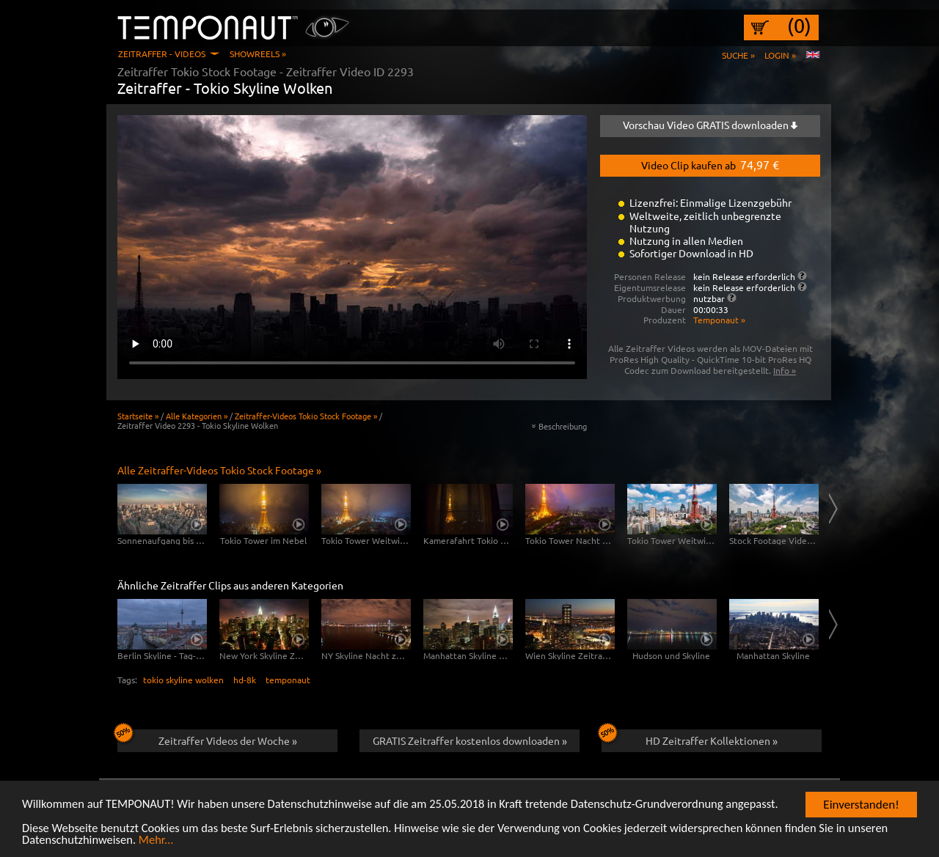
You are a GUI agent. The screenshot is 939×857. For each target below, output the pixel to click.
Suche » (738, 55)
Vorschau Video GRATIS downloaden (710, 124)
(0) (799, 25)
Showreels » (258, 53)
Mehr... (160, 840)
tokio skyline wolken (183, 679)
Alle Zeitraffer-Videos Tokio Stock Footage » (219, 470)
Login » (780, 55)
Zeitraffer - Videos (161, 53)
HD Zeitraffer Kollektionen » (690, 738)
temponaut (288, 679)
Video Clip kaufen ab (710, 164)
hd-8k (244, 679)
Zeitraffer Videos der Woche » (207, 738)
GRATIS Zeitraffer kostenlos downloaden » (470, 740)
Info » (784, 370)
